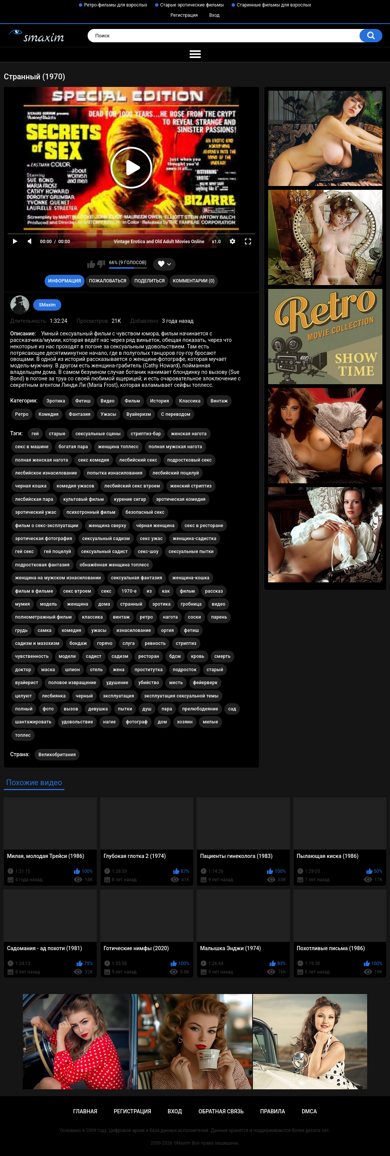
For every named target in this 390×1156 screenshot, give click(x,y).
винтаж (121, 617)
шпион (72, 669)
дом (162, 722)
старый (215, 669)
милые (210, 722)
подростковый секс (189, 460)
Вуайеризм (138, 414)
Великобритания (57, 754)
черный (84, 696)
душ (147, 709)
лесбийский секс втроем (132, 486)
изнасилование (134, 630)
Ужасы (108, 414)
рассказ (214, 591)
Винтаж (219, 401)
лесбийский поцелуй (176, 473)
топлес (23, 735)
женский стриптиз (191, 486)
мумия (22, 604)
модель (48, 604)
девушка (98, 709)
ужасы (99, 630)
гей (35, 433)
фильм (187, 591)
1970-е (129, 591)
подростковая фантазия (42, 565)
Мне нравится (91, 264)
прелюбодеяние (200, 709)
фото (48, 709)
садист (94, 656)
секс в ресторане (204, 525)
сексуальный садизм (106, 538)
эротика (161, 604)
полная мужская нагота (175, 446)
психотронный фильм (91, 512)
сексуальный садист (104, 551)
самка (44, 630)
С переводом (175, 414)
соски (194, 617)
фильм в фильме (34, 591)
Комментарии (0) (193, 281)
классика (92, 617)
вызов (71, 709)
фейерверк (205, 682)
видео (218, 604)
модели (67, 656)
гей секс (24, 551)
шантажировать (33, 722)
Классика (189, 401)
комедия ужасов (75, 486)
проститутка (148, 669)
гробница (191, 604)
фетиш (191, 630)
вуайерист (26, 682)
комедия (72, 630)
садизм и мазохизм (37, 643)
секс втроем (77, 591)
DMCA (309, 1111)
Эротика (55, 401)
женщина (77, 604)
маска (48, 669)
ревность (155, 643)
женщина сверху (107, 525)
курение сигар (130, 499)
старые (57, 433)
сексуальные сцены (98, 433)
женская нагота (188, 433)
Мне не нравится (101, 264)
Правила (272, 1111)
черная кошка (31, 486)
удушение (117, 682)
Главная (85, 1111)
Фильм (132, 401)
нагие (109, 722)
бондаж (78, 643)
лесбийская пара (34, 499)
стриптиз (186, 643)
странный (131, 604)
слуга (129, 643)
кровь (197, 656)
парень (219, 617)
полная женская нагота (41, 460)
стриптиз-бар (146, 433)
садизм (120, 656)
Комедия (48, 414)
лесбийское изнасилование (46, 473)
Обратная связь (220, 1111)
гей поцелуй (57, 551)
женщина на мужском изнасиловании (58, 577)
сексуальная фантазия (136, 577)
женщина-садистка (195, 538)
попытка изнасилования (114, 473)
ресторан (148, 656)
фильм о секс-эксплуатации (46, 525)
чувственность (32, 656)
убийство (148, 682)
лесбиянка (54, 696)
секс (106, 591)
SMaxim (47, 305)
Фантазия (80, 414)
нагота (170, 617)
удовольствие (77, 722)
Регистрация (184, 15)
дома (104, 604)
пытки (125, 709)
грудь (21, 630)
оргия (167, 630)
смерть (222, 656)
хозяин (185, 722)
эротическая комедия (181, 499)
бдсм (175, 656)
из (149, 591)
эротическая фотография (43, 538)
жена (119, 669)
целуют (23, 696)
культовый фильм (83, 499)
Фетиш (83, 401)
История (159, 401)
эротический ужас (35, 512)
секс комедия (93, 460)
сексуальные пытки (191, 551)
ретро (146, 617)
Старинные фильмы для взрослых (274, 5)
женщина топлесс (118, 446)
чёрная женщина (155, 525)
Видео (108, 401)
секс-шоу (148, 551)
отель (96, 669)
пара (166, 709)
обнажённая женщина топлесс (114, 565)
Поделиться (149, 281)
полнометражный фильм (43, 617)
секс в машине (32, 446)
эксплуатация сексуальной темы (181, 696)
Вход (214, 15)
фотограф (136, 722)
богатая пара (73, 446)
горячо (104, 643)
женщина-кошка (190, 577)
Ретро (22, 414)
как (166, 591)
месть (176, 682)
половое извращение (72, 682)
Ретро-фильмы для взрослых (115, 5)
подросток (185, 669)
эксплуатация (118, 696)
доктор (23, 669)
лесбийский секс (138, 460)
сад (232, 709)
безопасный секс (145, 512)
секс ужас (151, 538)
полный (24, 709)
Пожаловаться (107, 281)
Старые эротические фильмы (192, 5)
